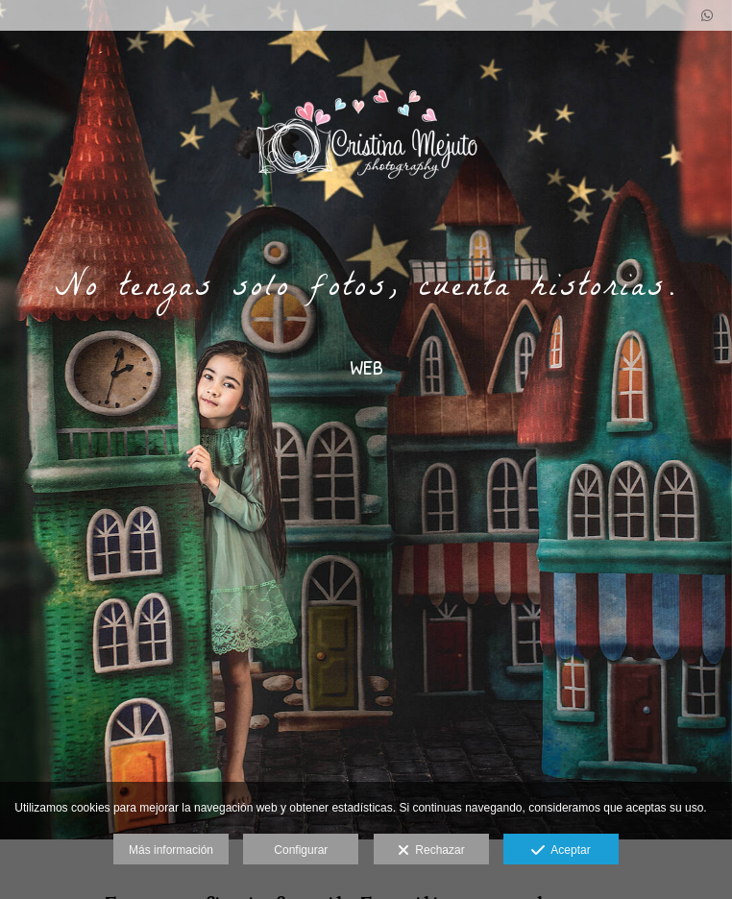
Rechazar (431, 851)
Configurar (301, 850)
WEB (366, 366)
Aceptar (560, 851)
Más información (171, 850)
